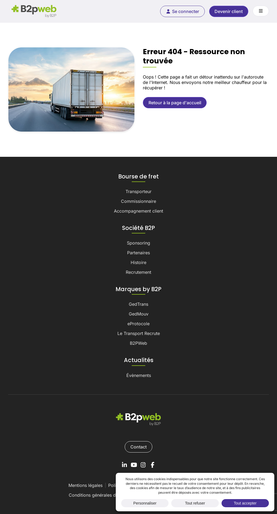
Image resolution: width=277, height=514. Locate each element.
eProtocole (138, 323)
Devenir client (229, 11)
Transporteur (138, 191)
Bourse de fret (138, 176)
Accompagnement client (138, 211)
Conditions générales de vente (100, 495)
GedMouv (139, 314)
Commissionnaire (138, 201)
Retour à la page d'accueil (175, 102)
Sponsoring (138, 243)
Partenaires (138, 252)
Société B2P (138, 228)
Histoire (138, 262)
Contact (138, 447)
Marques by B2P (138, 289)
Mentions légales (85, 485)
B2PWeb (138, 343)
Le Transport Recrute (138, 333)
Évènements (138, 375)
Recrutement (138, 272)
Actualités (138, 360)
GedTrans (138, 304)
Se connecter (182, 11)
